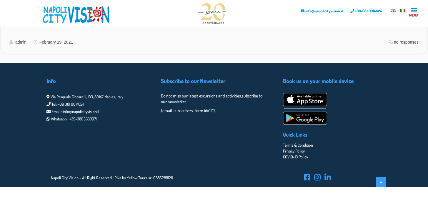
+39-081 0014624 (366, 11)
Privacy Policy (294, 150)
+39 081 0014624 (71, 104)
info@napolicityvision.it (322, 11)
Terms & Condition (298, 145)
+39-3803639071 (83, 118)
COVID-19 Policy (295, 156)
